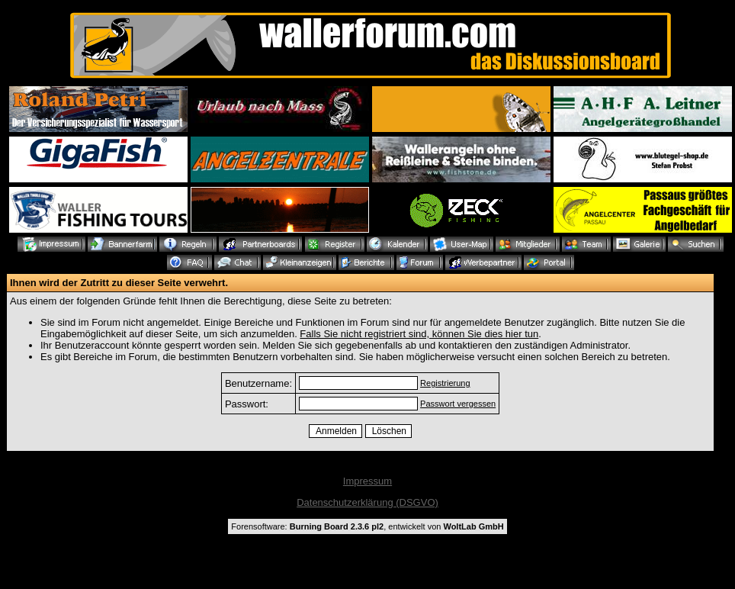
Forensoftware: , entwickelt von (367, 526)
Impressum (367, 481)
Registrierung (445, 383)
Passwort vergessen (458, 403)
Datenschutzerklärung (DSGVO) (367, 502)
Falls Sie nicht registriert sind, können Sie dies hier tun (419, 334)
